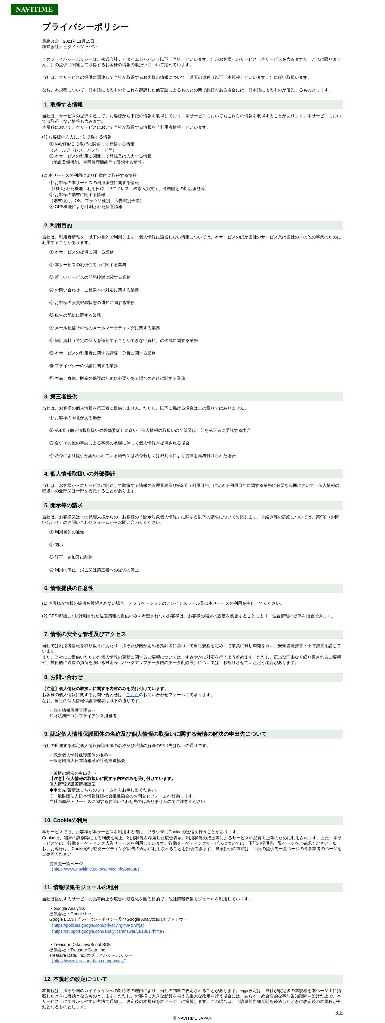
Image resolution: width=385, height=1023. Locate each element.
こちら (132, 694)
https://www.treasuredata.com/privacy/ (89, 960)
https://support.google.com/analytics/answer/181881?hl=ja (108, 931)
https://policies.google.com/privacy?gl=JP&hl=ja (98, 925)
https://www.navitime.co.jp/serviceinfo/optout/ (95, 869)
